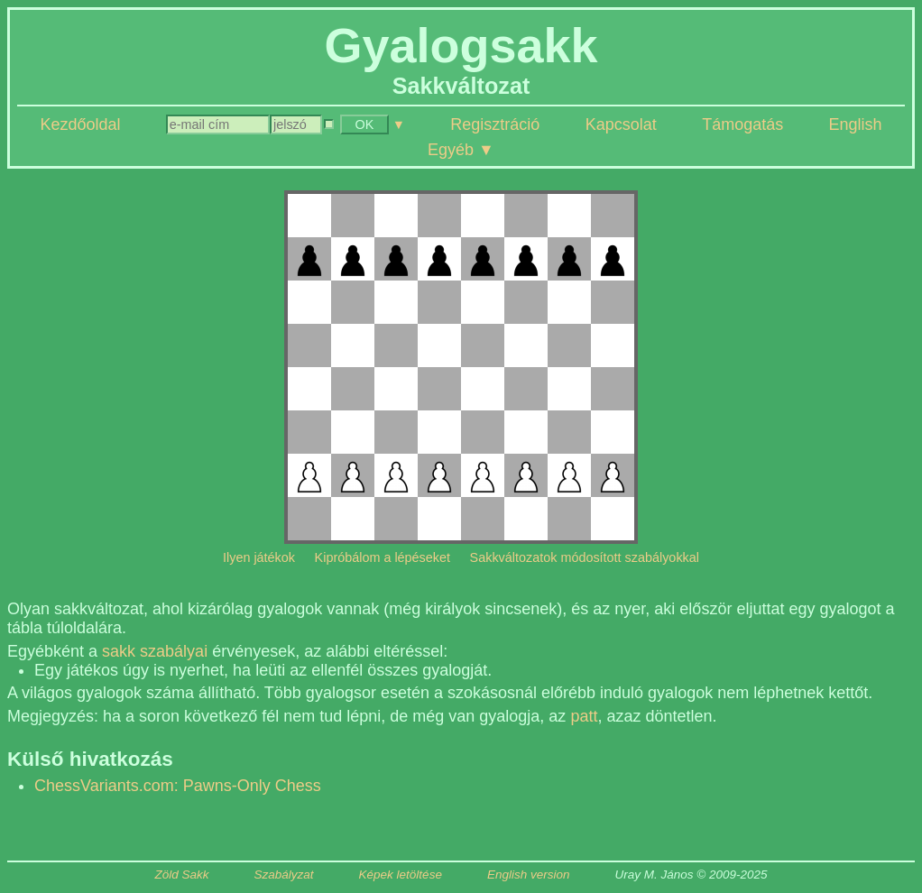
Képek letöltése (400, 874)
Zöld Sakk (182, 874)
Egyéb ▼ (461, 150)
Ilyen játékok (259, 557)
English (855, 124)
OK (364, 124)
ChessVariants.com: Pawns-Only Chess (177, 786)
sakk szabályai (154, 651)
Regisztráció (494, 124)
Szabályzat (284, 874)
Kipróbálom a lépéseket (382, 557)
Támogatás (742, 124)
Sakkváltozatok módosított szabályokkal (584, 557)
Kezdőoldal (80, 124)
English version (528, 874)
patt (583, 716)
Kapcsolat (621, 124)
